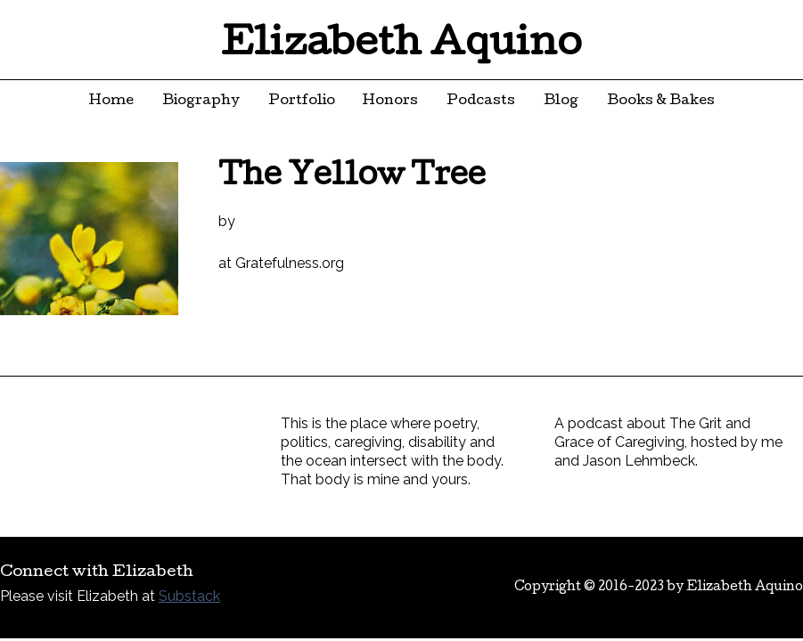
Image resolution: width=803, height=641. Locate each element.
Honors (390, 101)
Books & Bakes (661, 101)
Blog (561, 101)
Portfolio (301, 101)
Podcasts (481, 101)
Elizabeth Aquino (401, 46)
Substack (189, 596)
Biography (201, 101)
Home (111, 101)
